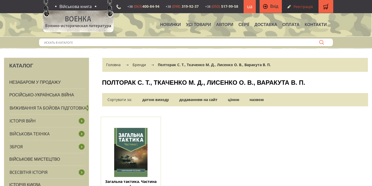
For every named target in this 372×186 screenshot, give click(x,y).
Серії (243, 24)
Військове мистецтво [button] (34, 159)
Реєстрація (303, 6)
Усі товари (198, 24)
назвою (257, 99)
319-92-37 (182, 6)
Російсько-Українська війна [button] (41, 95)
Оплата (290, 24)
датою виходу (155, 99)
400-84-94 (143, 6)
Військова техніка (30, 134)
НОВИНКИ (170, 24)
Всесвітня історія (29, 172)
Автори (225, 24)
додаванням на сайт (198, 99)
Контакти (316, 24)
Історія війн (23, 121)
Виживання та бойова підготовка (48, 108)
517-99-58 (221, 6)
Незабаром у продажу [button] (35, 82)
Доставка (265, 24)
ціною (233, 99)
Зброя (16, 147)
